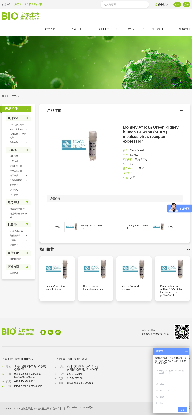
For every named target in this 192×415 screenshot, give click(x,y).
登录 (177, 4)
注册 (186, 4)
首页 (4, 96)
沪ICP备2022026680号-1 (80, 408)
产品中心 (14, 96)
